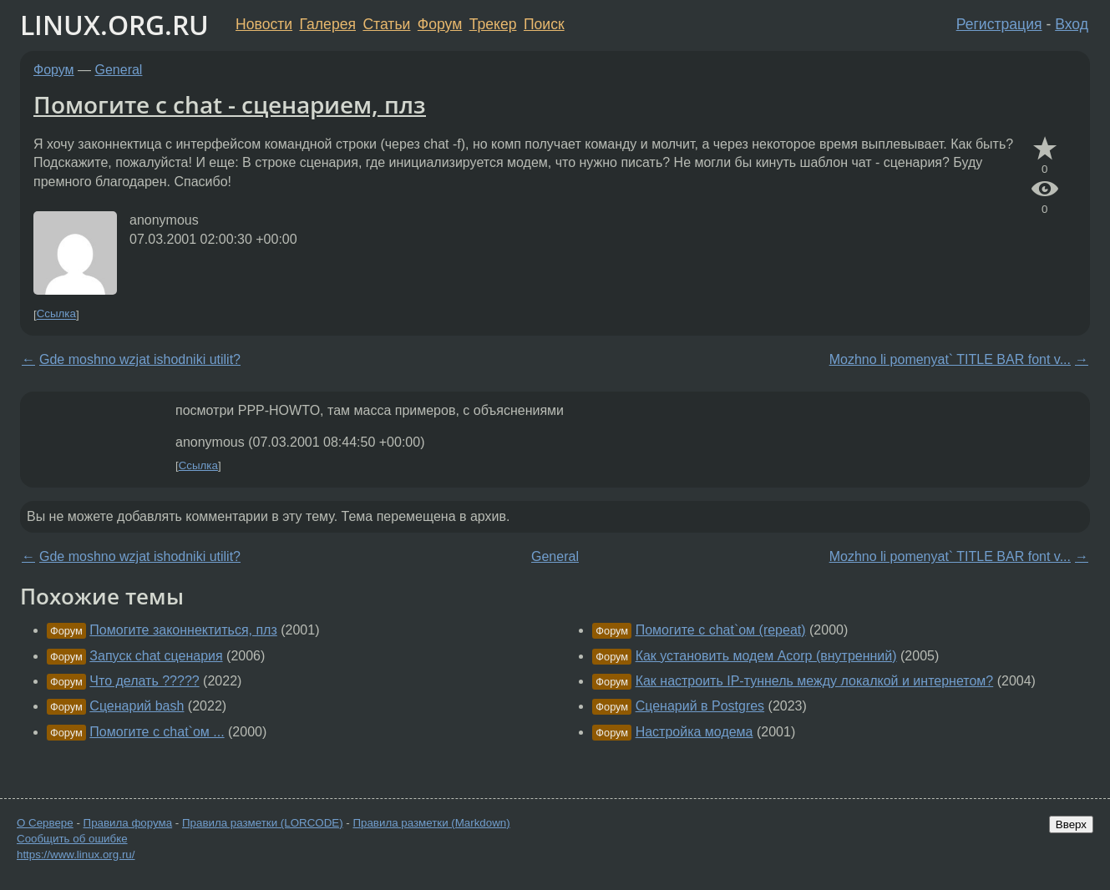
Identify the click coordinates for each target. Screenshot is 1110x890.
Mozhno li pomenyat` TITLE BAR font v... (950, 359)
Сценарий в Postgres (700, 706)
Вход (1071, 24)
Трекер (493, 24)
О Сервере (45, 823)
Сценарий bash (136, 706)
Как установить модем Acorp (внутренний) (766, 656)
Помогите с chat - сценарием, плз (229, 104)
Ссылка (56, 314)
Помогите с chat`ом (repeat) (721, 630)
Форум (440, 24)
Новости (264, 24)
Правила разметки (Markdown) (430, 823)
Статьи (386, 24)
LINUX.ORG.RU (114, 25)
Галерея (328, 24)
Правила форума (128, 823)
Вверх (1071, 824)
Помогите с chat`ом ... (156, 732)
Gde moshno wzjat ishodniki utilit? (140, 359)
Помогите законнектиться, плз (182, 630)
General (119, 70)
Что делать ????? (144, 681)
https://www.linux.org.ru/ (75, 854)
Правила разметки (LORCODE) (262, 823)
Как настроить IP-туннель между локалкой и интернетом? (815, 681)
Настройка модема (694, 732)
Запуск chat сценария (155, 656)
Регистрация (999, 24)
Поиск (544, 24)
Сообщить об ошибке (72, 838)
